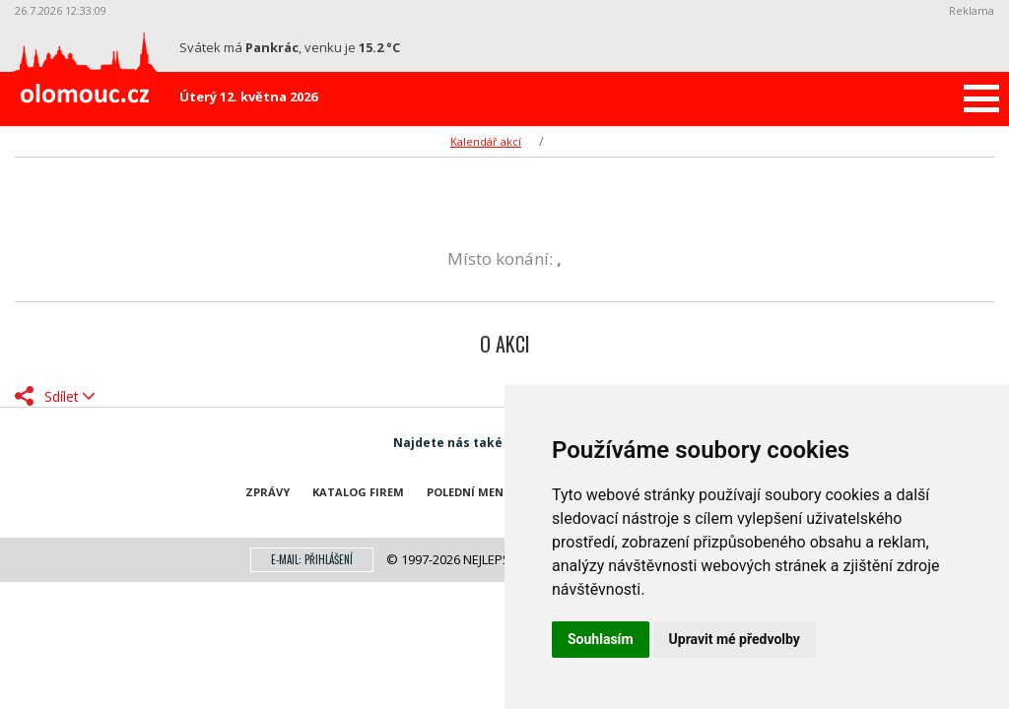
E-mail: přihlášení (312, 559)
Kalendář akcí (485, 141)
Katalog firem (358, 491)
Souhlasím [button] (601, 639)
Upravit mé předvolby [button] (734, 639)
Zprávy (267, 491)
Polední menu (469, 491)
